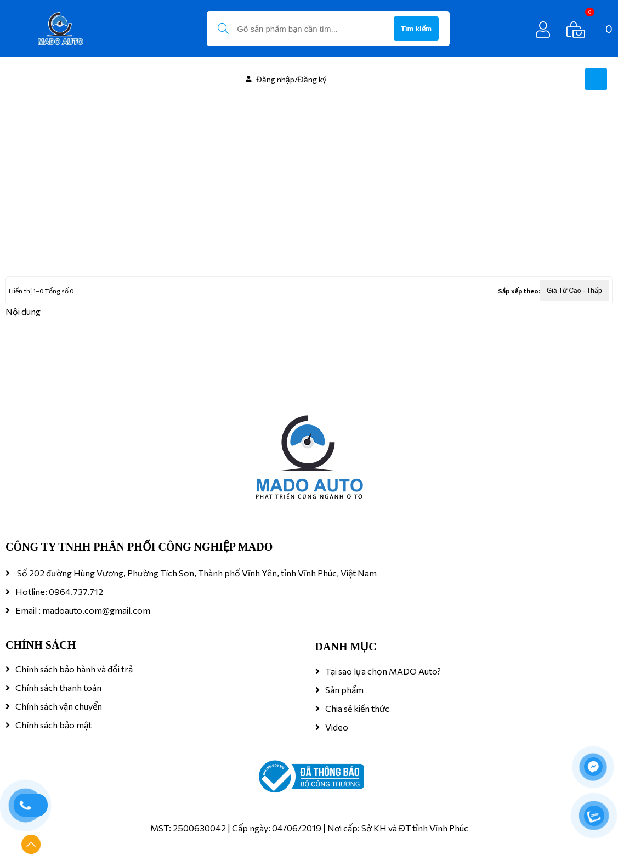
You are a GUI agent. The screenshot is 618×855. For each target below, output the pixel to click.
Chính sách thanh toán (58, 687)
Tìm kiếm (416, 29)
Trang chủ (24, 232)
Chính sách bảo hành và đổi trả (74, 669)
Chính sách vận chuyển (58, 706)
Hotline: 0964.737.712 (59, 591)
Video (336, 727)
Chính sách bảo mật (53, 725)
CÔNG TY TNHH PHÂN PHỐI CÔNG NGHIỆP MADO (139, 547)
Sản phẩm (344, 689)
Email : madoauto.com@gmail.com (82, 610)
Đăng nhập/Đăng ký (291, 79)
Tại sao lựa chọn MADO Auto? (383, 671)
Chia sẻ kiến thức (357, 708)
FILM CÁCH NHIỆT (87, 232)
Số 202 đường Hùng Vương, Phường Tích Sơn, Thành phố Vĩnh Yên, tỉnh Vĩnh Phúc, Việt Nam (196, 573)
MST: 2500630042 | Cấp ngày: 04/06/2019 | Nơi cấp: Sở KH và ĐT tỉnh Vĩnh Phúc (309, 828)
